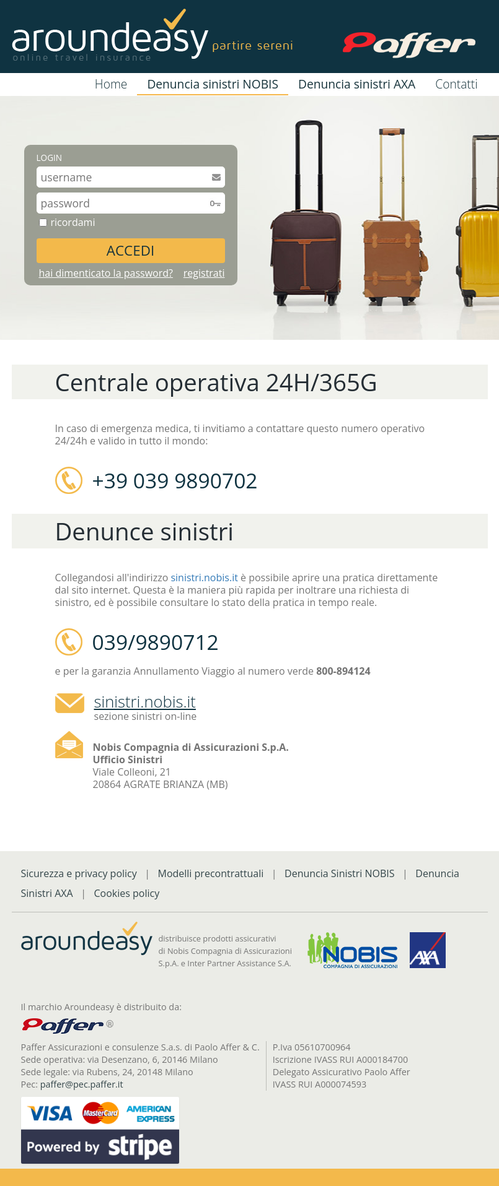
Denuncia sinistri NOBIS (212, 84)
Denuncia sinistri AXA (356, 84)
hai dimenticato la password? (106, 273)
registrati (204, 273)
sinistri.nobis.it (203, 577)
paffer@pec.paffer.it (81, 1084)
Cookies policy (126, 893)
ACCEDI (130, 250)
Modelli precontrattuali (211, 873)
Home (111, 84)
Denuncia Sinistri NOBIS (340, 873)
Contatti (456, 84)
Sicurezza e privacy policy (79, 873)
